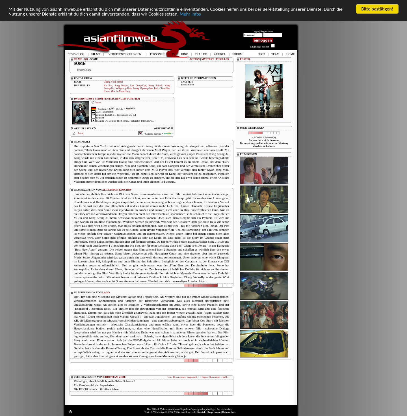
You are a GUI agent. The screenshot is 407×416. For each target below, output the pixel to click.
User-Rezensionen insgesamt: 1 (184, 377)
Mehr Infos (190, 14)
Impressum (214, 412)
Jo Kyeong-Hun (123, 88)
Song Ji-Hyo (121, 85)
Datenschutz (229, 412)
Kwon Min (109, 91)
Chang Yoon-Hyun (113, 81)
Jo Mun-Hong (123, 91)
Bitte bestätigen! (377, 9)
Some (98, 102)
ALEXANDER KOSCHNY (117, 189)
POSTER (245, 59)
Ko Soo (108, 85)
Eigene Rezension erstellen (215, 377)
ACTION (194, 59)
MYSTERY (208, 59)
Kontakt (201, 412)
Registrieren (267, 31)
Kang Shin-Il (155, 85)
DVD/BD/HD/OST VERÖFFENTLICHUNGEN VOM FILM (107, 98)
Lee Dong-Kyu (138, 85)
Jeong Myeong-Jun (143, 88)
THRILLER (222, 59)
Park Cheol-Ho (162, 88)
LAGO (106, 292)
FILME (78, 59)
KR (86, 59)
